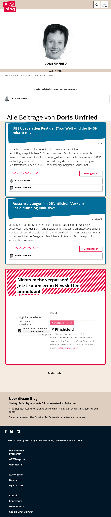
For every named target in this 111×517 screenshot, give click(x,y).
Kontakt (14, 495)
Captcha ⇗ (44, 335)
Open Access (16, 485)
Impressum (15, 501)
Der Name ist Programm (16, 452)
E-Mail (54, 313)
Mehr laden (55, 373)
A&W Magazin (17, 459)
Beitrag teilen (91, 173)
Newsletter (15, 480)
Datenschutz (16, 506)
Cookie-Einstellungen (21, 512)
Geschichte (15, 464)
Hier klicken (37, 331)
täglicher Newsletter (30, 317)
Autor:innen (16, 474)
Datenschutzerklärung (68, 348)
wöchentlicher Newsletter (27, 323)
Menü (104, 6)
